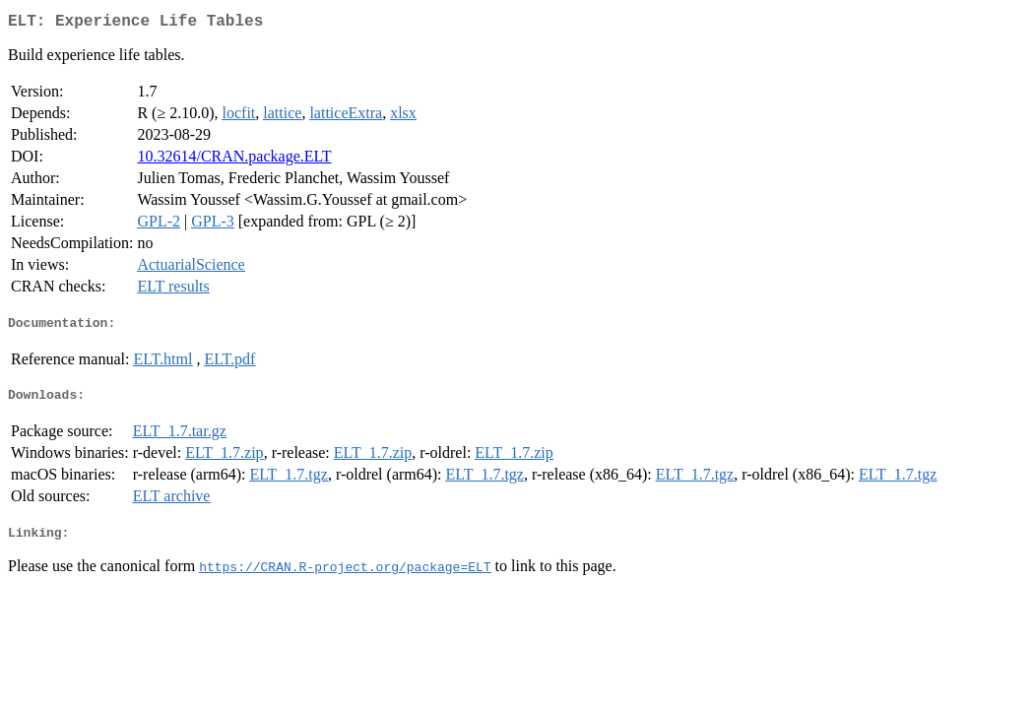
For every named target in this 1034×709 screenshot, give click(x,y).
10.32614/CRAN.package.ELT (234, 160)
